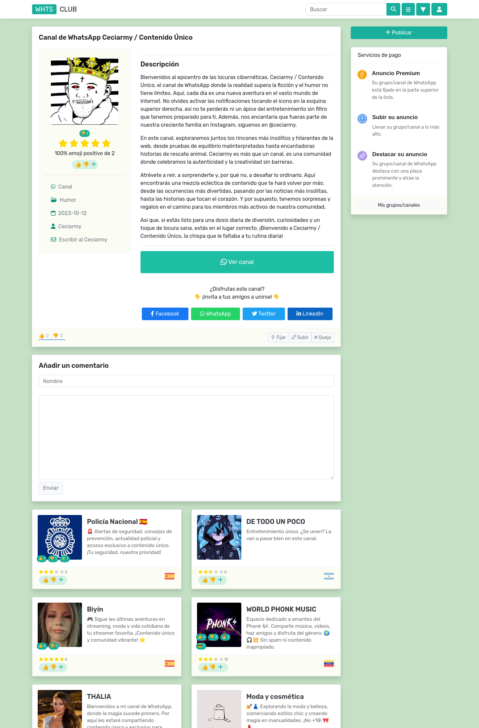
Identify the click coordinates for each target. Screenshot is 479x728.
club (54, 9)
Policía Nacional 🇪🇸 (117, 522)
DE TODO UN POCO (275, 522)
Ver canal (237, 262)
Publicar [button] (399, 32)
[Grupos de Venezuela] (329, 663)
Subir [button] (300, 337)
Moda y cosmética (275, 697)
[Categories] (408, 9)
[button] (423, 9)
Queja (322, 337)
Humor (63, 200)
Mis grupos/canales (399, 205)
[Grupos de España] (170, 576)
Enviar (51, 488)
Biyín (95, 609)
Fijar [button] (278, 337)
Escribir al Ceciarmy (79, 239)
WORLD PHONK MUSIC (281, 609)
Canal (61, 187)
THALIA (99, 697)
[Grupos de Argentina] (329, 576)
